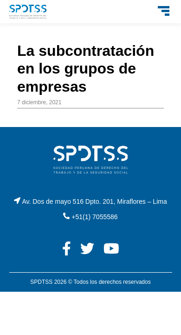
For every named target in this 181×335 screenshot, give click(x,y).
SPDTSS (41, 282)
